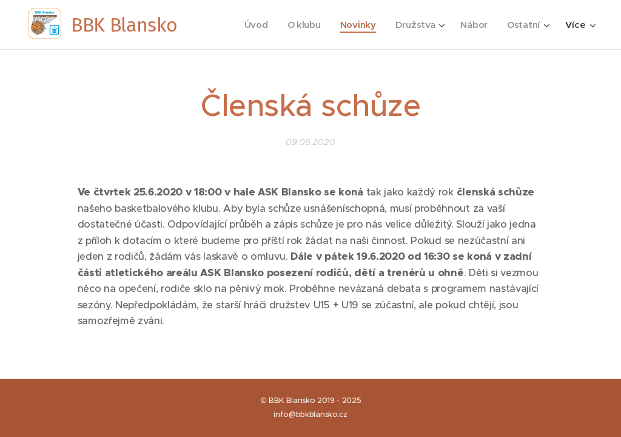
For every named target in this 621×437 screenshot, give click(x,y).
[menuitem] (253, 25)
